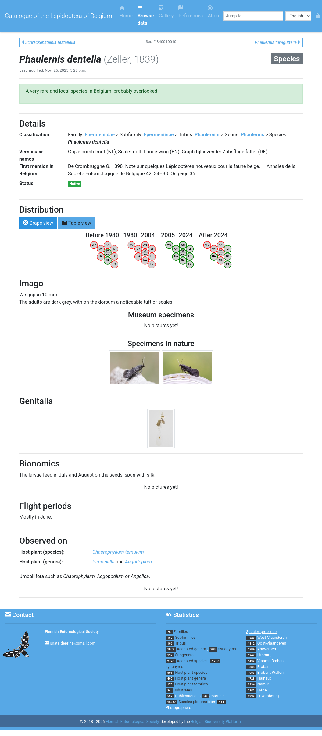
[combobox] (253, 16)
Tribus (180, 643)
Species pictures (192, 701)
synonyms (227, 649)
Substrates (183, 690)
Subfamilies (185, 637)
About (214, 12)
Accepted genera (191, 649)
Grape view (38, 223)
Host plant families (191, 684)
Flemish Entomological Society (72, 631)
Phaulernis (252, 135)
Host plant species (191, 672)
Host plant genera (190, 678)
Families (181, 631)
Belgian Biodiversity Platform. (216, 722)
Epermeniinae (159, 135)
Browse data (146, 15)
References (190, 12)
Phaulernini (207, 135)
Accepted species (192, 661)
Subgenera (184, 654)
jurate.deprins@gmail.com (72, 643)
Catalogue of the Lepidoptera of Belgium (58, 16)
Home (126, 12)
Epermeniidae (100, 135)
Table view (76, 223)
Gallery (166, 12)
